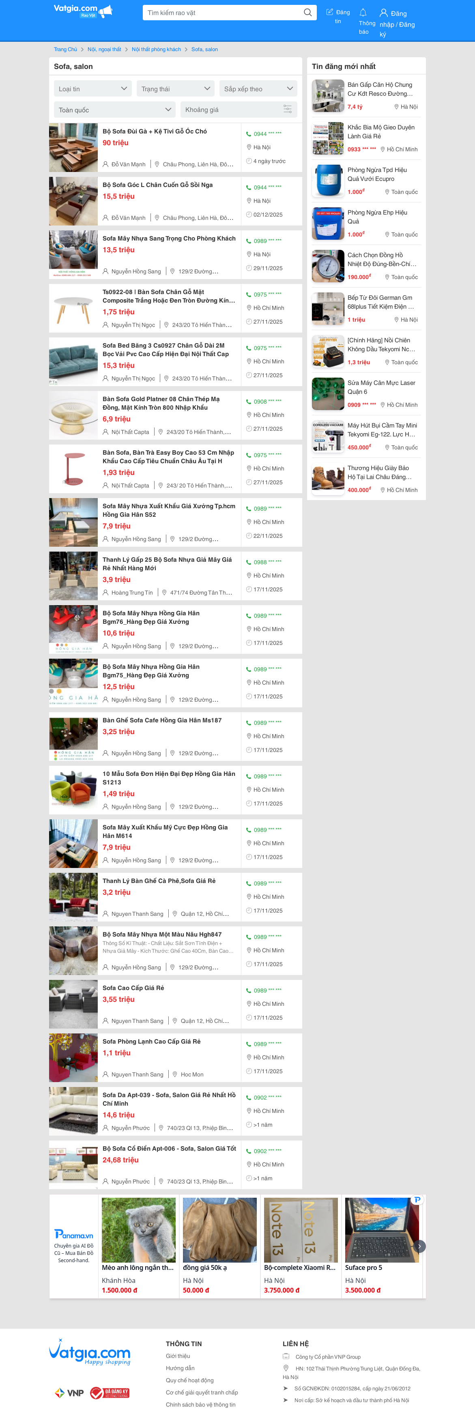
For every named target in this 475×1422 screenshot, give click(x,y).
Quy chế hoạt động (190, 1380)
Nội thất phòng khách (156, 48)
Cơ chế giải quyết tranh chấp (202, 1392)
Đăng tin (338, 13)
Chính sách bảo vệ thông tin (201, 1404)
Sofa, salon (204, 48)
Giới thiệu (178, 1355)
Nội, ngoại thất (104, 48)
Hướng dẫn (180, 1368)
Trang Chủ (65, 48)
